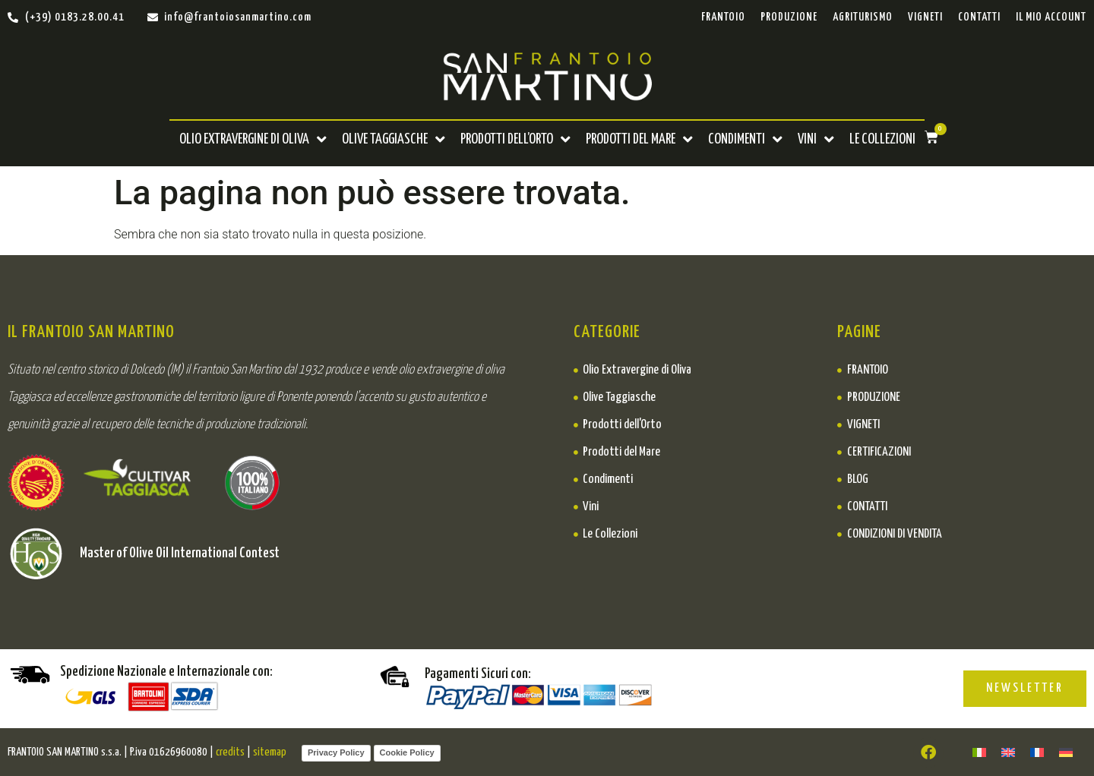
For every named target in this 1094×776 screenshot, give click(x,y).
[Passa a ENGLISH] (1008, 752)
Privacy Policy (336, 752)
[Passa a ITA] (979, 752)
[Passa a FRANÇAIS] (1037, 752)
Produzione (788, 17)
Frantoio (723, 17)
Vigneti (925, 17)
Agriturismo (863, 17)
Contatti (979, 17)
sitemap (269, 752)
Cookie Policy (407, 752)
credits (230, 752)
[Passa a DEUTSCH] (1065, 752)
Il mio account (1051, 17)
